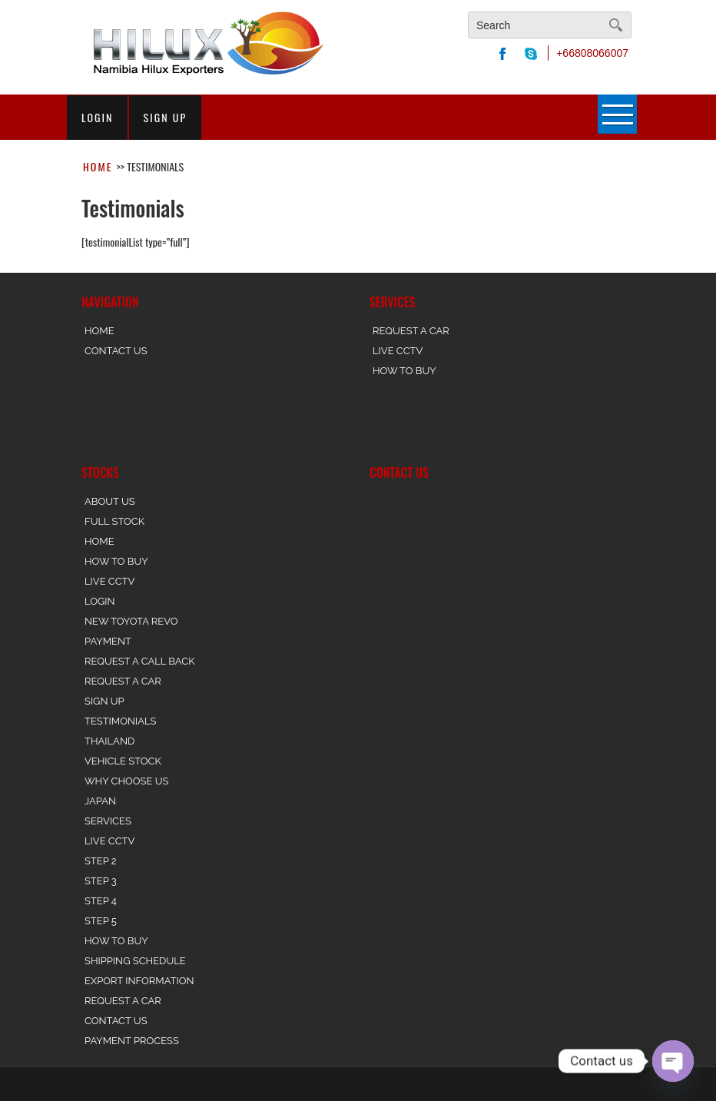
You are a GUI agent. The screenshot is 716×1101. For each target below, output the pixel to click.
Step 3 (101, 881)
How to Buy (404, 370)
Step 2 (101, 861)
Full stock (114, 521)
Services (108, 821)
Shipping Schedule (135, 961)
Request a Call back (140, 661)
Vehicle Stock (123, 761)
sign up (165, 117)
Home (97, 166)
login (97, 117)
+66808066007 (592, 53)
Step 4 (101, 901)
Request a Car (411, 331)
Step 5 (101, 921)
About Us (110, 501)
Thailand (109, 741)
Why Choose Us (126, 781)
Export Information (139, 981)
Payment (108, 641)
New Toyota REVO (131, 621)
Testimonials (121, 721)
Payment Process (132, 1040)
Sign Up (104, 701)
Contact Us (116, 350)
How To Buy (116, 561)
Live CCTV (398, 350)
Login (100, 601)
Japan (100, 801)
